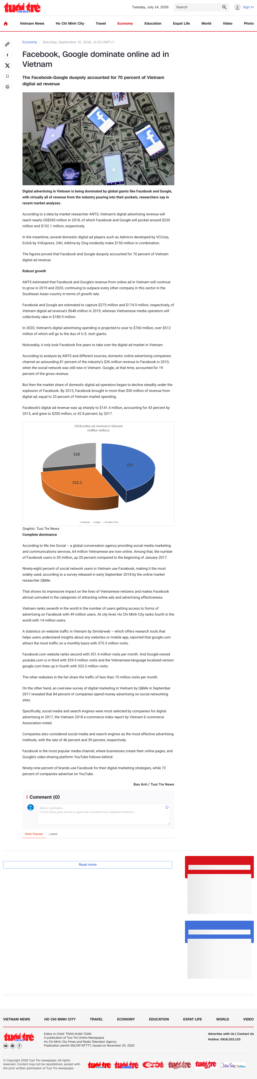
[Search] (201, 7)
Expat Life (181, 23)
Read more (88, 864)
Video (227, 23)
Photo (249, 23)
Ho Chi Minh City (70, 23)
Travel (101, 23)
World (206, 23)
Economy (125, 23)
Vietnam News (32, 23)
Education (152, 23)
